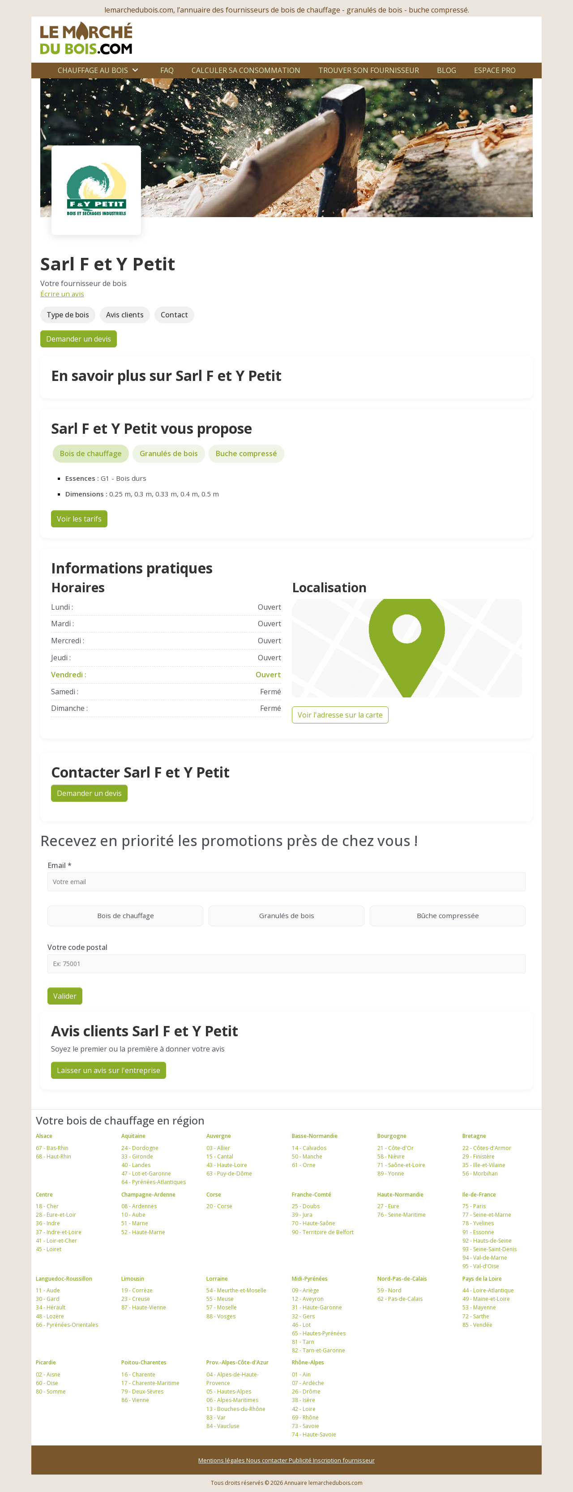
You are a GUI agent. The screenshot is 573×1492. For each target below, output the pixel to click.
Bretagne (474, 1136)
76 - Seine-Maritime (401, 1214)
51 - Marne (134, 1223)
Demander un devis (78, 339)
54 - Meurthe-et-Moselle (236, 1290)
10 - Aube (133, 1214)
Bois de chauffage (91, 453)
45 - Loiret (48, 1249)
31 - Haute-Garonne (317, 1307)
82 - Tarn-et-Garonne (318, 1350)
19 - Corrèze (137, 1290)
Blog (446, 70)
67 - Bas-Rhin (52, 1148)
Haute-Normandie (400, 1194)
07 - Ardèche (308, 1383)
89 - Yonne (390, 1173)
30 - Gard (48, 1299)
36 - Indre (48, 1223)
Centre (44, 1194)
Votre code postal (77, 947)
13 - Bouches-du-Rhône (235, 1409)
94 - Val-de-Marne (484, 1257)
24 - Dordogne (139, 1148)
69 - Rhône (305, 1417)
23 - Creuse (135, 1299)
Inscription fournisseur (344, 1460)
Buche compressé (246, 453)
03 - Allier (218, 1148)
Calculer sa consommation (246, 70)
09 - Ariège (305, 1290)
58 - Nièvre (391, 1156)
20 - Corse (219, 1206)
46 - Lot (301, 1325)
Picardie (46, 1362)
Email (59, 865)
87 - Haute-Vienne (143, 1307)
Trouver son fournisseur (368, 70)
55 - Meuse (220, 1299)
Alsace (44, 1136)
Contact (174, 315)
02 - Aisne (48, 1374)
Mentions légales (222, 1460)
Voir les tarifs (79, 519)
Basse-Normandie (315, 1136)
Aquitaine (133, 1136)
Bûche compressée (471, 915)
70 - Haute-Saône (313, 1223)
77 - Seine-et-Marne (486, 1214)
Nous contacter (267, 1460)
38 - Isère (303, 1400)
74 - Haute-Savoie (314, 1434)
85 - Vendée (477, 1325)
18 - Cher (47, 1206)
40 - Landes (135, 1165)
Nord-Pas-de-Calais (402, 1279)
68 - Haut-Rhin (53, 1156)
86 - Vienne (135, 1400)
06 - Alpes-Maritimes (232, 1400)
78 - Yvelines (478, 1223)
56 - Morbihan (480, 1173)
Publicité (301, 1460)
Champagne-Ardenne (148, 1194)
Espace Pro (495, 70)
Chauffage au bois (93, 70)
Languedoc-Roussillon (64, 1279)
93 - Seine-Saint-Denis (489, 1249)
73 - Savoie (305, 1426)
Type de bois (68, 315)
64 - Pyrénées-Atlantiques (153, 1182)
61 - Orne (304, 1165)
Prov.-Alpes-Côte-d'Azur (237, 1362)
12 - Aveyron (308, 1299)
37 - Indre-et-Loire (58, 1232)
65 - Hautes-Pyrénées (319, 1333)
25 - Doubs (306, 1206)
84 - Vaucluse (222, 1426)
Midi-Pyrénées (310, 1279)
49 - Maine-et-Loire (486, 1299)
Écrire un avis (62, 293)
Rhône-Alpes (308, 1362)
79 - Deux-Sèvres (142, 1391)
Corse (213, 1194)
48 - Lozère (50, 1316)
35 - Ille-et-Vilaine (483, 1165)
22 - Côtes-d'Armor (486, 1148)
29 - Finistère (478, 1156)
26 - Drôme (306, 1391)
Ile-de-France (479, 1194)
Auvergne (218, 1136)
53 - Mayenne (479, 1307)
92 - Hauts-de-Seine (487, 1240)
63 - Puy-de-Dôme (229, 1173)
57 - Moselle (221, 1307)
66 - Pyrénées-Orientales (67, 1325)
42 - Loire (304, 1409)
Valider (65, 996)
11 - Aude (48, 1290)
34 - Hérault (50, 1307)
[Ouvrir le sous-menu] (135, 70)
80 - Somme (51, 1391)
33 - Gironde (137, 1156)
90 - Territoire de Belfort (323, 1232)
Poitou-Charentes (144, 1362)
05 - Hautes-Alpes (228, 1391)
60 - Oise (47, 1383)
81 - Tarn (303, 1342)
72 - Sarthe (475, 1316)
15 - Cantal (219, 1156)
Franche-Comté (311, 1194)
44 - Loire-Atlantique (488, 1290)
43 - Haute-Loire (226, 1165)
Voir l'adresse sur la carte (340, 715)
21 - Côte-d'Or (395, 1148)
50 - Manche (307, 1156)
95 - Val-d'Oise (480, 1266)
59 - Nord (389, 1290)
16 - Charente (138, 1374)
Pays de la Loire (482, 1279)
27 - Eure (388, 1206)
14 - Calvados (309, 1148)
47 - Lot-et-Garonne (146, 1173)
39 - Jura (302, 1214)
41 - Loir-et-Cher (56, 1240)
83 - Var (216, 1417)
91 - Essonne (478, 1232)
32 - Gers (303, 1316)
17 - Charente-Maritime (150, 1383)
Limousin (132, 1279)
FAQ (167, 70)
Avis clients (125, 315)
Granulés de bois (169, 453)
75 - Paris (474, 1206)
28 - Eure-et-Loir (56, 1214)
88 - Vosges (220, 1316)
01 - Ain (301, 1374)
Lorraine (217, 1279)
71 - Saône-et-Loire (401, 1165)
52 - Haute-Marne (143, 1232)
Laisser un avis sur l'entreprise (108, 1070)
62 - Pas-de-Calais (400, 1299)
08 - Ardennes (139, 1206)
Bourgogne (391, 1136)
